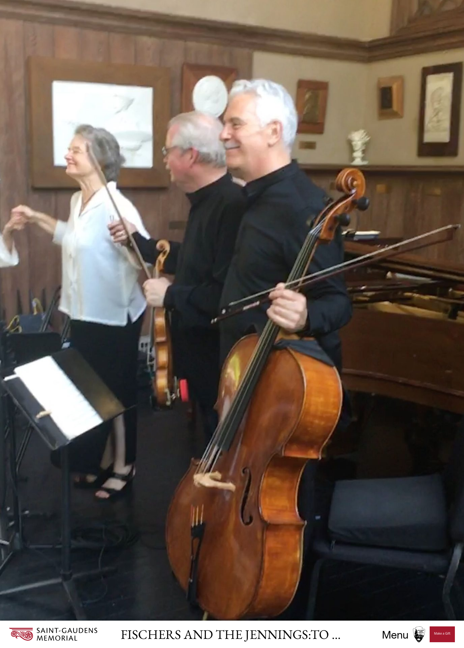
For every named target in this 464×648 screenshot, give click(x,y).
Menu (395, 634)
